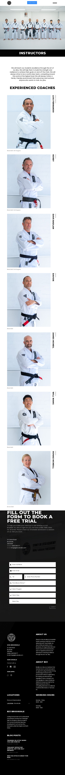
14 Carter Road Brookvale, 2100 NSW (12, 542)
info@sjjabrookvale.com (18, 548)
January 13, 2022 (12, 744)
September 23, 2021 (13, 759)
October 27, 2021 (12, 752)
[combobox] (22, 703)
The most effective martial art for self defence (15, 749)
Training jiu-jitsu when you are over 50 (16, 741)
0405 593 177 (16, 546)
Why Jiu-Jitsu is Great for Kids (17, 756)
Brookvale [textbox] (17, 703)
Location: (10, 703)
